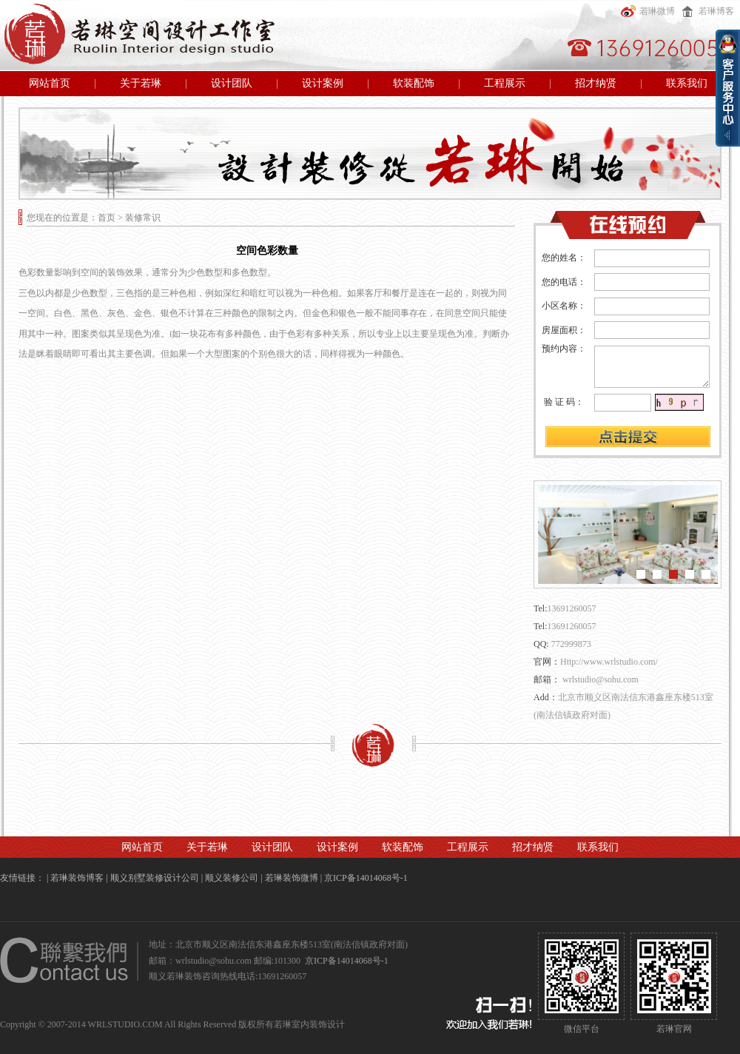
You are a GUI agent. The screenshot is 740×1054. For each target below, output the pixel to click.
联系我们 (686, 83)
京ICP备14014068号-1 (366, 878)
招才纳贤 (595, 83)
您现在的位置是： (62, 217)
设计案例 (322, 83)
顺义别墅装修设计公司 (154, 878)
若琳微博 (646, 11)
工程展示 (504, 83)
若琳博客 (705, 11)
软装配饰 (413, 83)
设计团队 (231, 83)
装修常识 (143, 217)
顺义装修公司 (231, 878)
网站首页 (49, 83)
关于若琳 (140, 83)
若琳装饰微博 (291, 878)
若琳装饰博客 (77, 878)
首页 (106, 217)
